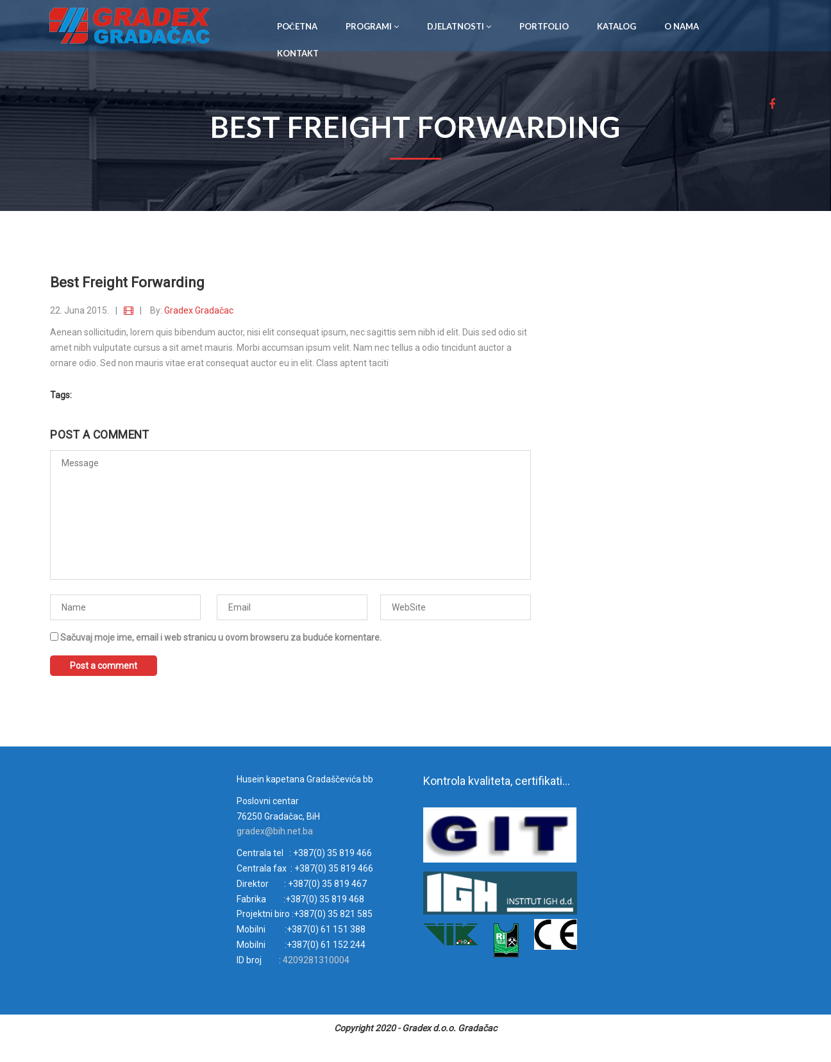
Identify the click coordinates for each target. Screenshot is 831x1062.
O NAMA (681, 26)
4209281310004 (315, 960)
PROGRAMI (372, 26)
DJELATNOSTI (459, 26)
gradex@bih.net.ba (275, 831)
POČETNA (297, 26)
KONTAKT (298, 53)
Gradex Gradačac (198, 310)
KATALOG (616, 26)
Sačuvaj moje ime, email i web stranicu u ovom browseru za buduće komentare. (221, 637)
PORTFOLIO (544, 26)
